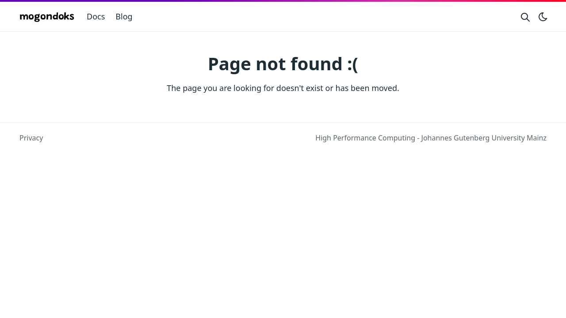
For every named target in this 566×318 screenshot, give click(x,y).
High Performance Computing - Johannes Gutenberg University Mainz (431, 138)
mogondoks (46, 17)
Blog (123, 16)
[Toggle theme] (543, 16)
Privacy (31, 138)
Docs (96, 16)
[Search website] (525, 16)
